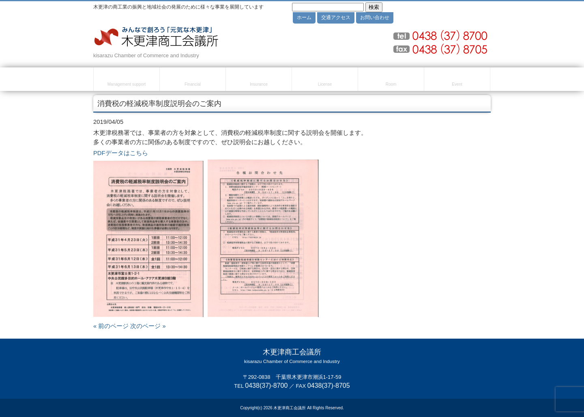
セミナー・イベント (457, 80)
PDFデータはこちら (120, 153)
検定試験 (325, 80)
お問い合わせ (374, 17)
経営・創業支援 (126, 80)
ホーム (304, 17)
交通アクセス (335, 17)
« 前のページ (111, 326)
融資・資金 (192, 80)
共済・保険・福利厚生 (259, 80)
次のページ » (147, 326)
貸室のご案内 (391, 80)
